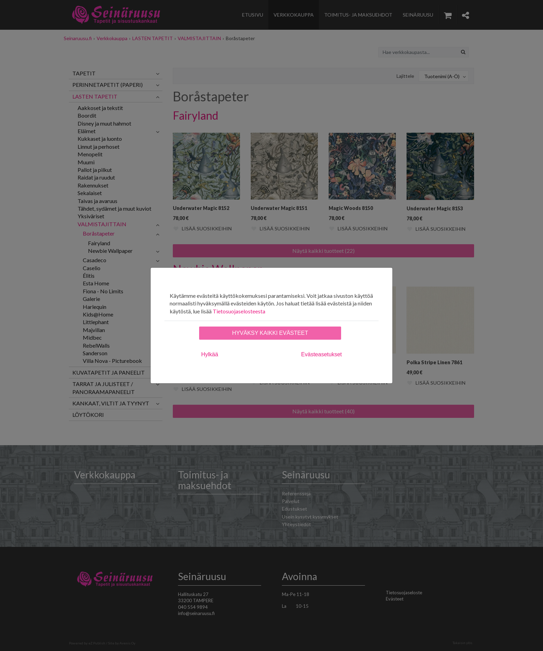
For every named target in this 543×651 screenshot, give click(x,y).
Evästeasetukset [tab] (321, 354)
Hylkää (209, 354)
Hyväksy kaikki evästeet (270, 333)
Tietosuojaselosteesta (239, 311)
